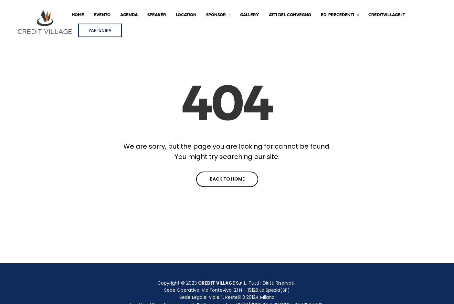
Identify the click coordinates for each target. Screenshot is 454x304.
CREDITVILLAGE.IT (386, 15)
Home (78, 15)
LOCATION (186, 15)
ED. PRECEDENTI (337, 15)
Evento (102, 15)
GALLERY (249, 15)
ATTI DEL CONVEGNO (290, 15)
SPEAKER (156, 15)
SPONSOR (216, 15)
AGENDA (129, 15)
